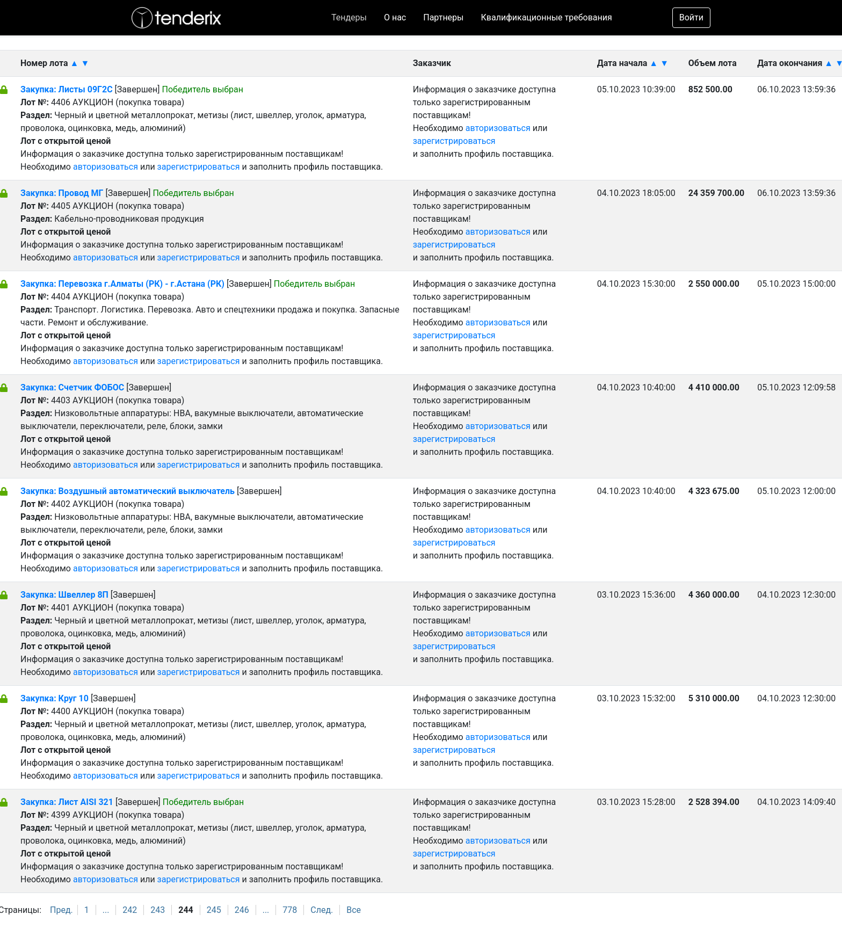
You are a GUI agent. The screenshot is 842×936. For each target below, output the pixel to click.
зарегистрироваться (198, 167)
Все (353, 910)
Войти (691, 17)
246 (242, 910)
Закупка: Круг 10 (54, 698)
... (106, 910)
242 (129, 910)
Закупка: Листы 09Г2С (66, 89)
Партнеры (443, 17)
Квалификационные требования (546, 17)
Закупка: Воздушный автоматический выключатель (128, 491)
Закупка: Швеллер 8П (64, 595)
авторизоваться (105, 167)
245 (214, 910)
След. (321, 910)
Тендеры (349, 17)
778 (289, 910)
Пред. (61, 910)
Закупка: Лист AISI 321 (66, 802)
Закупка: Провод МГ (62, 193)
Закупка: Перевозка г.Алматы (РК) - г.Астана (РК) (122, 284)
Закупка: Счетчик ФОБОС (73, 387)
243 (157, 910)
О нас (395, 17)
